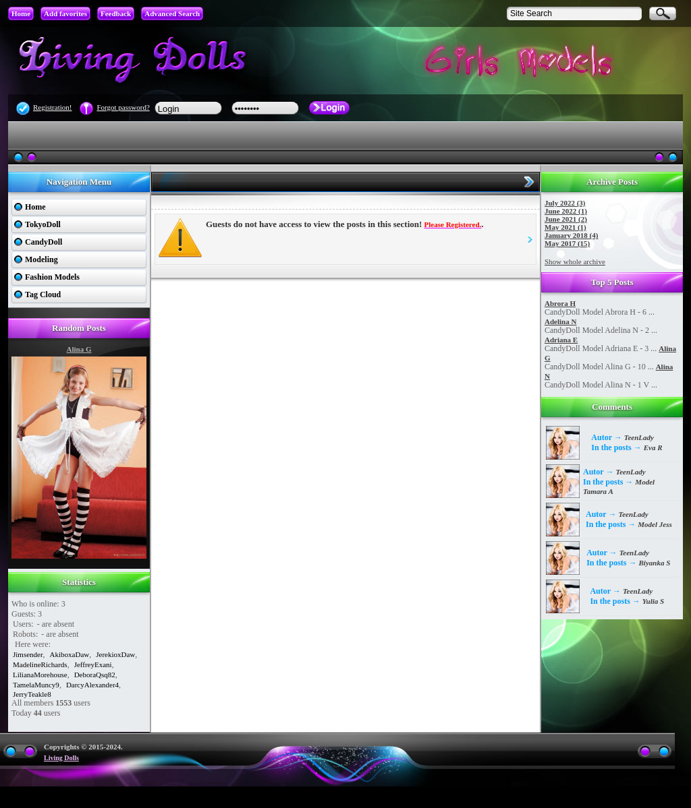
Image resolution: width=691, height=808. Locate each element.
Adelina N (560, 321)
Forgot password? (122, 107)
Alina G (79, 349)
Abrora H (560, 303)
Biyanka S (655, 563)
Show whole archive (575, 261)
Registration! (52, 107)
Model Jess (654, 524)
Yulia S (653, 601)
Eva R (653, 447)
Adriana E (561, 340)
